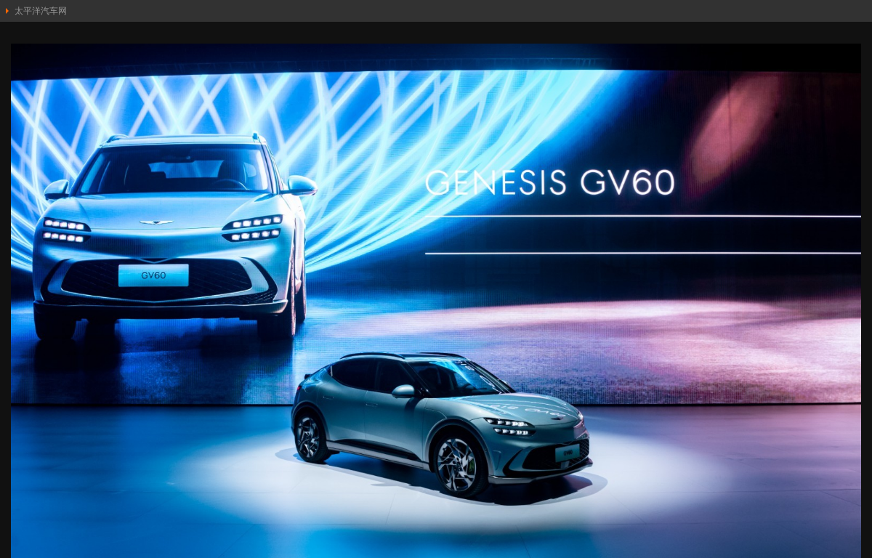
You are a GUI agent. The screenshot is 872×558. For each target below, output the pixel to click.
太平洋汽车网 (41, 11)
